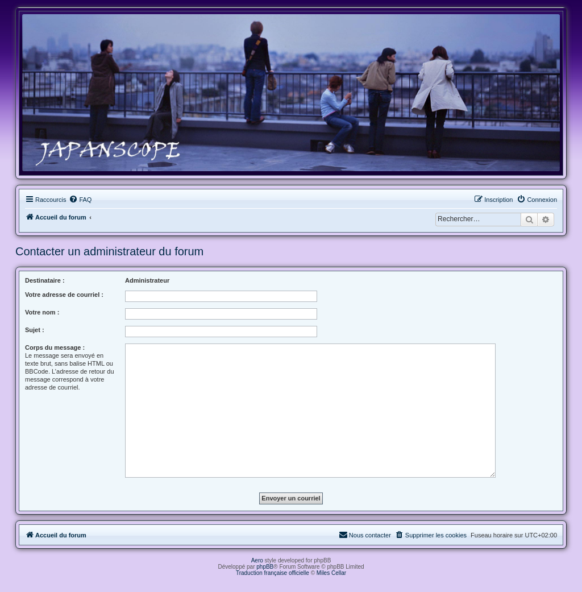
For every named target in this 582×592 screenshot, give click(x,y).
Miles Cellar (331, 573)
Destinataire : (45, 280)
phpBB (264, 567)
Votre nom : (42, 312)
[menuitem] (80, 199)
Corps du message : (55, 347)
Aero (257, 560)
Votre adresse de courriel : (64, 294)
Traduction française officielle (272, 573)
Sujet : (34, 329)
